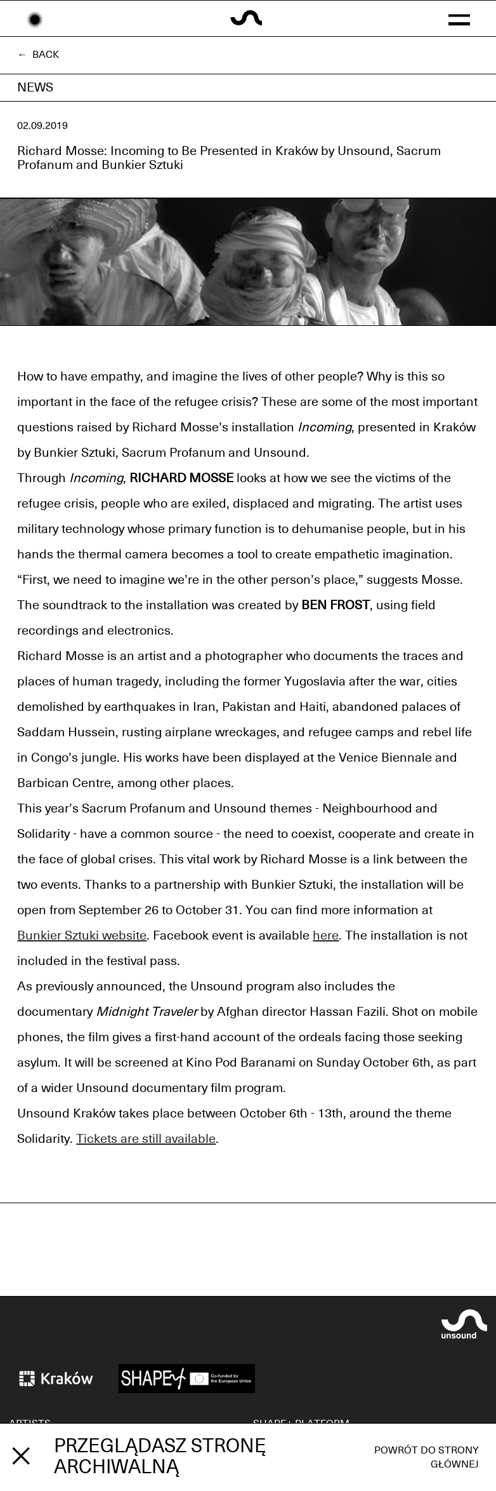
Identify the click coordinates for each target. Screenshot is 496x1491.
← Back (38, 55)
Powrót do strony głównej (426, 1457)
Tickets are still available (146, 1139)
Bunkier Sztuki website (82, 935)
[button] (459, 18)
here (326, 935)
